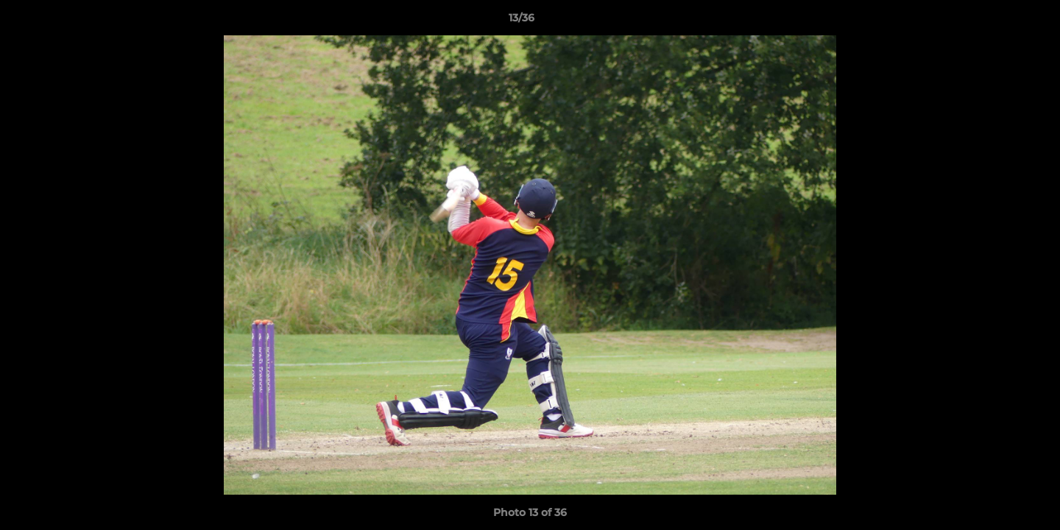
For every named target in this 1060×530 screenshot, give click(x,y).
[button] (998, 21)
